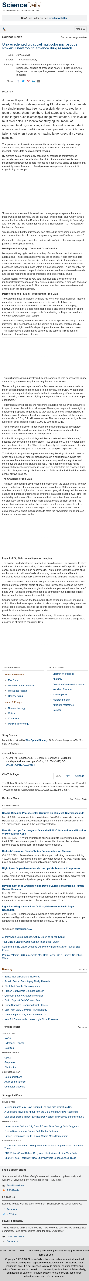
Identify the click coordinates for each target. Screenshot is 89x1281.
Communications (13, 1077)
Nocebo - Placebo (62, 689)
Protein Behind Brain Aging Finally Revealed (27, 981)
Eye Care (13, 680)
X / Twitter (12, 1214)
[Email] (38, 81)
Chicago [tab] (79, 776)
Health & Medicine (14, 674)
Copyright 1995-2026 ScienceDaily (23, 1259)
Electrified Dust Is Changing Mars (22, 986)
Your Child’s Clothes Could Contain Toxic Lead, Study (30, 942)
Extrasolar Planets (14, 1043)
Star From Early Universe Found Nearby (25, 1010)
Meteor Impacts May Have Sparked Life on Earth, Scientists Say (38, 1107)
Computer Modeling (14, 1086)
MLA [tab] (58, 776)
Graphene (9, 1062)
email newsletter (58, 18)
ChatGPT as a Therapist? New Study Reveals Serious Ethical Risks (40, 1158)
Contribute (33, 1250)
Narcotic (57, 710)
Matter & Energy (13, 702)
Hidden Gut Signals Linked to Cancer (24, 991)
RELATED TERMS (56, 667)
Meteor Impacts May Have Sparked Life (25, 1014)
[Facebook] (18, 81)
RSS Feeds (13, 1190)
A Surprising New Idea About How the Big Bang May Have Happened (41, 1112)
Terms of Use (46, 1254)
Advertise (47, 1250)
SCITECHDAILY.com (23, 929)
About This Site (8, 1250)
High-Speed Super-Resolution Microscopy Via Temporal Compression (41, 868)
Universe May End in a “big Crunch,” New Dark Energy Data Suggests (41, 1126)
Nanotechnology (16, 708)
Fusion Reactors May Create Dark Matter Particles (31, 1131)
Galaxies (9, 1048)
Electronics (10, 1067)
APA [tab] (68, 776)
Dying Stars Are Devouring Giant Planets (26, 1005)
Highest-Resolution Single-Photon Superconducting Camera (36, 851)
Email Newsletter (16, 1185)
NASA (7, 1038)
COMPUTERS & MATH (11, 1072)
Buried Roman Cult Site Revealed (22, 976)
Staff (22, 1250)
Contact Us (12, 1241)
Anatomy (57, 679)
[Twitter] (23, 81)
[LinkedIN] (33, 81)
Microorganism (60, 694)
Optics (11, 713)
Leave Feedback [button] (15, 1236)
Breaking (7, 969)
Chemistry (13, 718)
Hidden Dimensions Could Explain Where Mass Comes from (36, 1136)
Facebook (12, 1209)
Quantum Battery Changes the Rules (23, 995)
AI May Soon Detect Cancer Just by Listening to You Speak (33, 937)
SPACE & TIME (8, 1033)
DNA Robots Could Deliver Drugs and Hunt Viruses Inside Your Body (40, 1153)
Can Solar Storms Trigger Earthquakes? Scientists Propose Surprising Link (44, 1116)
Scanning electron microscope (69, 684)
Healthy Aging (15, 696)
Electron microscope (63, 674)
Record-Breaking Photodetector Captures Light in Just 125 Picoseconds (43, 813)
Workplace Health (17, 691)
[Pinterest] (28, 81)
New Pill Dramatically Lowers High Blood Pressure (31, 1019)
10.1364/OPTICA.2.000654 (20, 765)
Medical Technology (18, 723)
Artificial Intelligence (14, 1081)
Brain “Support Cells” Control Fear (22, 1000)
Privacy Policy (62, 1250)
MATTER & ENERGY (10, 1053)
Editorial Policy (81, 1250)
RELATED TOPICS (12, 667)
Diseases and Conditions (21, 685)
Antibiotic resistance (63, 705)
